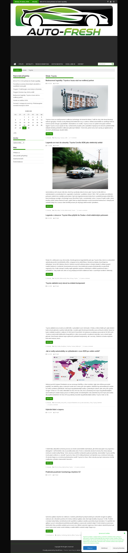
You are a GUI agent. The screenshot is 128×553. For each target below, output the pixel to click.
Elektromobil (68, 210)
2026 (55, 138)
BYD (65, 402)
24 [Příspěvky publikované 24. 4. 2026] (33, 125)
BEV (58, 278)
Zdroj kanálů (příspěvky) (20, 155)
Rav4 (67, 467)
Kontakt (81, 64)
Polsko (59, 346)
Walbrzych (78, 346)
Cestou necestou (57, 64)
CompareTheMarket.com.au (74, 402)
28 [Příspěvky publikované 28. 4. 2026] (20, 128)
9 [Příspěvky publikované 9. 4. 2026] (28, 120)
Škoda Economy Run (42, 64)
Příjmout (89, 548)
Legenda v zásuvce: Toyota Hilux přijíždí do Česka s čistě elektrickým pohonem (77, 215)
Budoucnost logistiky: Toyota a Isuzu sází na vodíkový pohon (70, 80)
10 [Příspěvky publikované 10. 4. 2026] (33, 120)
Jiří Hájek (56, 83)
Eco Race (59, 467)
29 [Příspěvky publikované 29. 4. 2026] (24, 128)
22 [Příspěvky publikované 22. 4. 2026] (24, 125)
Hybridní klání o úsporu (55, 409)
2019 (55, 467)
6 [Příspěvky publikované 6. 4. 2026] (15, 120)
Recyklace (63, 346)
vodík (66, 138)
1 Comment (74, 138)
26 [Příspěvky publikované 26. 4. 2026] (41, 125)
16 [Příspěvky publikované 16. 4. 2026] (28, 122)
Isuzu (58, 138)
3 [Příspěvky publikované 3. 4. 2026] (32, 117)
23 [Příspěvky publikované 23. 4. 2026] (28, 125)
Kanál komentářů (18, 159)
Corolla (62, 210)
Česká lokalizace (18, 162)
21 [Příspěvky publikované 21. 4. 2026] (20, 125)
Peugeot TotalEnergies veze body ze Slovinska (27, 89)
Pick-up (71, 278)
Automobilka (57, 402)
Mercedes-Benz (85, 402)
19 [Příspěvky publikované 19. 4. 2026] (41, 122)
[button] (124, 533)
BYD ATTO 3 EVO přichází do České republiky (53, 2)
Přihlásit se (16, 152)
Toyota (62, 138)
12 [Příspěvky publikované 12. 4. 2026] (41, 120)
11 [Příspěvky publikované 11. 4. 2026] (37, 120)
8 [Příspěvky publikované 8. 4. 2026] (24, 120)
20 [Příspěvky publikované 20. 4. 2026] (15, 125)
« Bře (14, 133)
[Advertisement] (64, 49)
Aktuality (29, 64)
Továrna (69, 346)
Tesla (91, 402)
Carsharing (64, 535)
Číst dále (49, 133)
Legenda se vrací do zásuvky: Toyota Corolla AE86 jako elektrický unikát (74, 143)
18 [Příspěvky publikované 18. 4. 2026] (37, 122)
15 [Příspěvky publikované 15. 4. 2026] (24, 122)
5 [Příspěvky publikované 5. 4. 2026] (41, 117)
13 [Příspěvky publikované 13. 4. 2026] (15, 122)
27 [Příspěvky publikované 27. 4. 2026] (15, 128)
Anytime (59, 535)
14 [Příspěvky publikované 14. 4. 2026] (20, 122)
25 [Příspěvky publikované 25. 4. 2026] (37, 125)
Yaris (80, 535)
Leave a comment (83, 210)
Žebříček (99, 402)
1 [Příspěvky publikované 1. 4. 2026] (24, 117)
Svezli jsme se (70, 64)
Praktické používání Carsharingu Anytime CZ (63, 472)
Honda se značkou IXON (20, 100)
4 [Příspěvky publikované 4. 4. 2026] (37, 117)
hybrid (63, 467)
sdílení (73, 535)
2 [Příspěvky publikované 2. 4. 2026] (28, 117)
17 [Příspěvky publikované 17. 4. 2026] (33, 122)
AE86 (58, 210)
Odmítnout (104, 548)
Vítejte (21, 64)
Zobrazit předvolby (118, 548)
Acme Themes (81, 550)
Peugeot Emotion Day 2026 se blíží (23, 92)
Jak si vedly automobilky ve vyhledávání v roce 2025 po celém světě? (73, 351)
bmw (62, 402)
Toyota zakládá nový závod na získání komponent (65, 283)
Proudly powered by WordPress (52, 550)
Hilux (68, 278)
